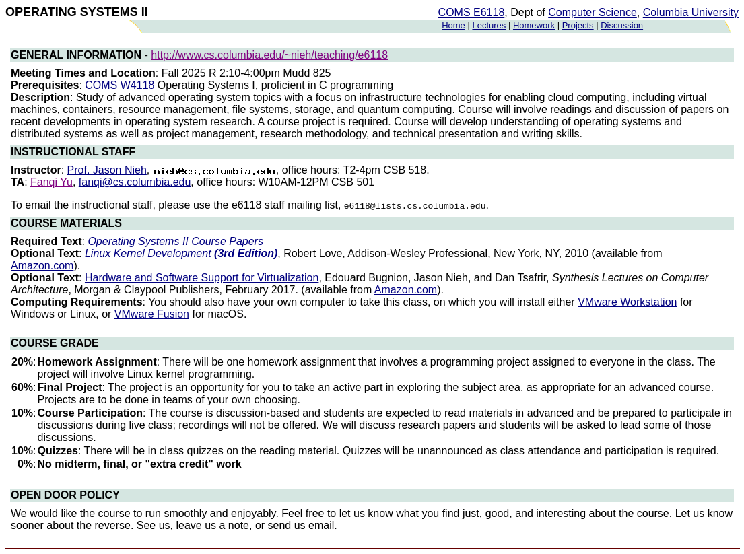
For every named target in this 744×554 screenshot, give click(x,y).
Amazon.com (42, 265)
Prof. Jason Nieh (107, 170)
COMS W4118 (119, 85)
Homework (534, 25)
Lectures (489, 25)
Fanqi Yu (51, 182)
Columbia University (691, 12)
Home (453, 25)
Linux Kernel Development (181, 253)
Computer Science (592, 12)
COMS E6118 (471, 12)
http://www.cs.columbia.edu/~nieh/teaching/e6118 (269, 55)
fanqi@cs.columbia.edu (135, 182)
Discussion (622, 25)
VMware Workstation (627, 302)
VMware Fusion (151, 314)
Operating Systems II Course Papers (175, 241)
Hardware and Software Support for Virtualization (201, 277)
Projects (578, 25)
